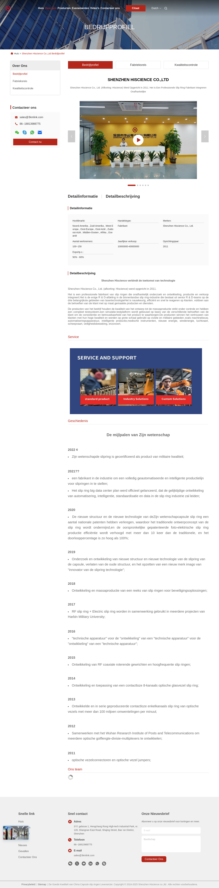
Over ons (50, 8)
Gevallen (23, 851)
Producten (64, 8)
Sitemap (42, 884)
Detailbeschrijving (123, 196)
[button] (132, 185)
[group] (138, 140)
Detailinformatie (83, 196)
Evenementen (80, 8)
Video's (94, 8)
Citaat (135, 8)
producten (24, 827)
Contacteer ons (110, 8)
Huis (41, 8)
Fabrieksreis (138, 65)
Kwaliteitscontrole (186, 65)
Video (21, 839)
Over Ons (19, 66)
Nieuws (22, 845)
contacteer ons (154, 859)
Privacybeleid (28, 884)
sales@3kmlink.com (31, 117)
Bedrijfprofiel (90, 65)
